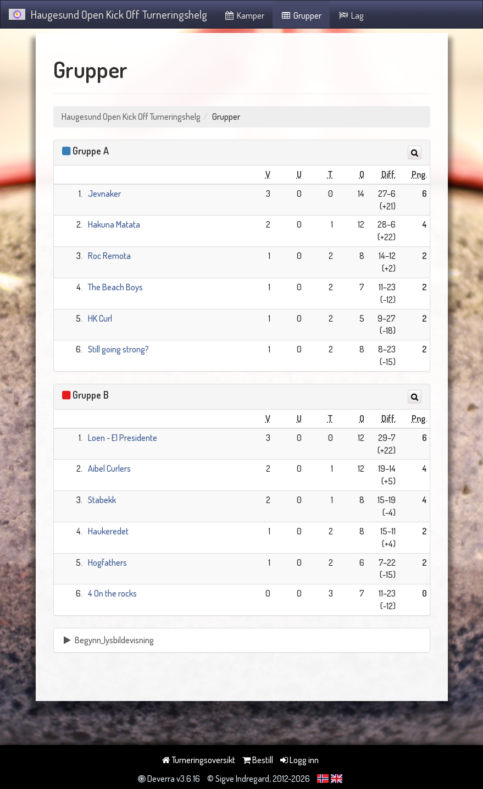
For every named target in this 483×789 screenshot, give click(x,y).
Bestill (257, 759)
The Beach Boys (115, 287)
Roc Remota (109, 255)
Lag (351, 15)
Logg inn (299, 759)
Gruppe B (91, 395)
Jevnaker (104, 193)
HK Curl (100, 318)
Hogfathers (107, 562)
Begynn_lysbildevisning (108, 639)
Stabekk (102, 499)
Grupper (301, 15)
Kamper (244, 15)
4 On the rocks (112, 593)
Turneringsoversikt (198, 759)
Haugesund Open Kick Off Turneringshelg (108, 14)
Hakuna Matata (114, 224)
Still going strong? (118, 349)
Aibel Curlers (109, 468)
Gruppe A (91, 151)
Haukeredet (108, 531)
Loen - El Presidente (122, 437)
